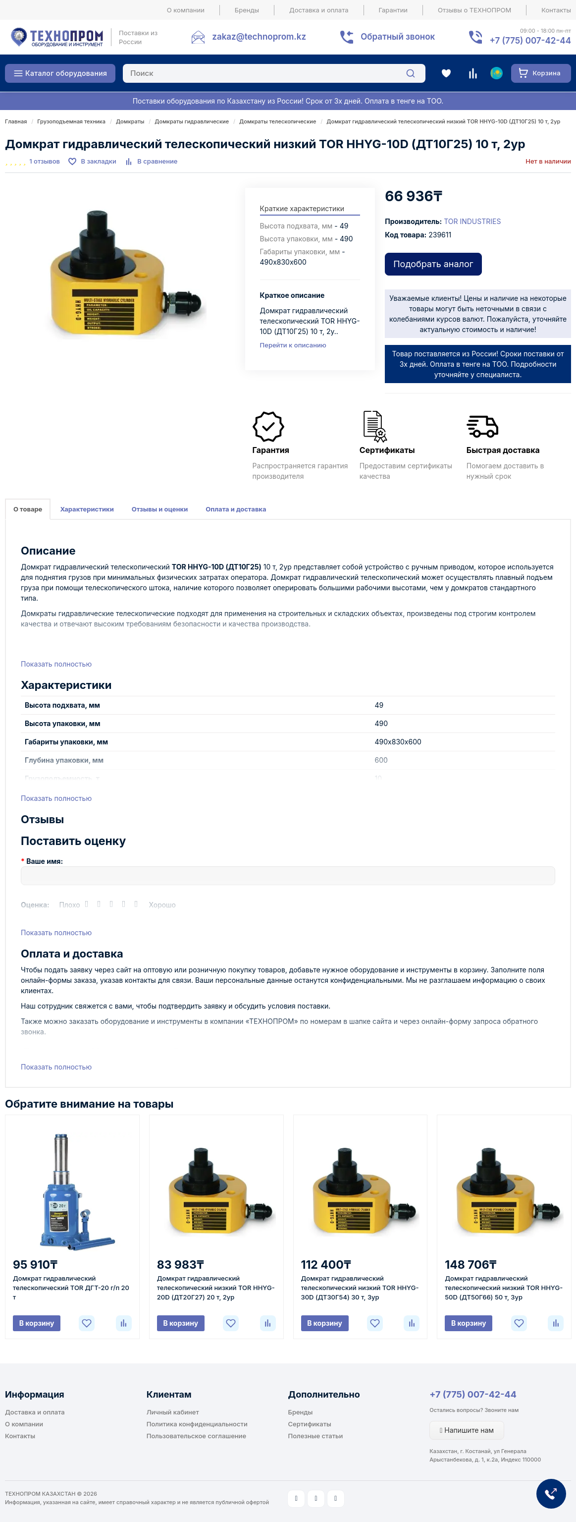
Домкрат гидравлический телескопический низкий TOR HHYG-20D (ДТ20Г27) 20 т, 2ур (216, 1287)
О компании (186, 10)
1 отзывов (44, 161)
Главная (16, 121)
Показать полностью (56, 664)
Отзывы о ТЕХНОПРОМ (474, 10)
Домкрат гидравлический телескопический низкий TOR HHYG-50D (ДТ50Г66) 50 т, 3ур (504, 1287)
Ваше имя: (44, 861)
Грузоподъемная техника (71, 121)
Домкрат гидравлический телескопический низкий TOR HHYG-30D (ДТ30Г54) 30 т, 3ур (360, 1287)
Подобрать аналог (433, 264)
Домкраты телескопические (277, 121)
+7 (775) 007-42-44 (473, 1394)
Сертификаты (309, 1424)
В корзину (36, 1323)
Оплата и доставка (236, 509)
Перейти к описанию (293, 345)
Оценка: (35, 905)
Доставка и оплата (319, 10)
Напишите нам (467, 1430)
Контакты (556, 10)
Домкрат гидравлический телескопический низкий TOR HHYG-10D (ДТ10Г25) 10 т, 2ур (443, 121)
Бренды (247, 10)
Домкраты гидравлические (192, 121)
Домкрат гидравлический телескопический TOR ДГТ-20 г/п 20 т (71, 1287)
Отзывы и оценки (160, 509)
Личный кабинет (173, 1412)
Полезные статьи (315, 1436)
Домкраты (130, 121)
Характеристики (86, 509)
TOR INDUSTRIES (472, 221)
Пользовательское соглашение (196, 1436)
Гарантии (393, 10)
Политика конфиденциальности (197, 1424)
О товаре (27, 509)
